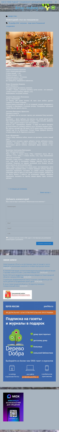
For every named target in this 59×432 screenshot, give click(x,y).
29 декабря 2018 (14, 23)
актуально (23, 23)
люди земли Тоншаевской (36, 23)
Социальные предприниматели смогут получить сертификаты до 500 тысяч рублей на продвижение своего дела (27, 280)
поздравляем (10, 26)
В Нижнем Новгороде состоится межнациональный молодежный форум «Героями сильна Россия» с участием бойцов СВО (29, 272)
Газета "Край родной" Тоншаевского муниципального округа (26, 1)
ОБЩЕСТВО (12, 16)
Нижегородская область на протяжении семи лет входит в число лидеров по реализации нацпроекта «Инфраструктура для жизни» (26, 265)
